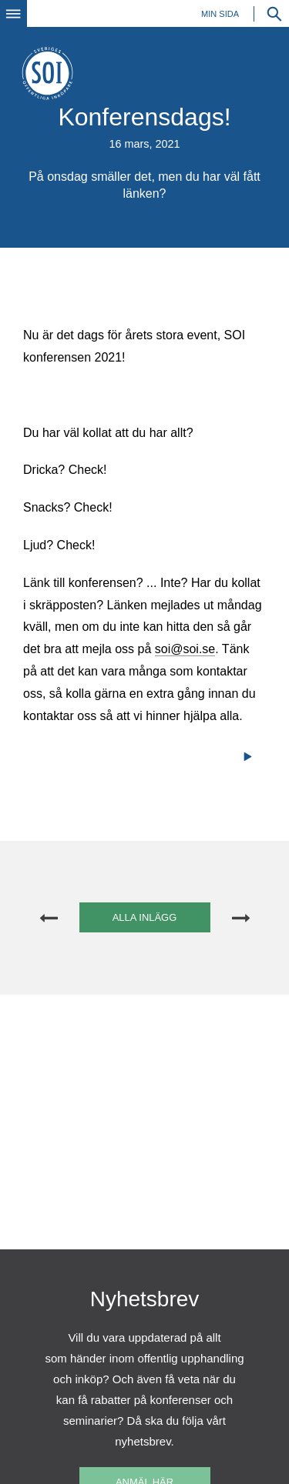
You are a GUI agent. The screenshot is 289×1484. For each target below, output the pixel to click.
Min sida (220, 13)
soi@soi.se (185, 648)
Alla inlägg (145, 917)
